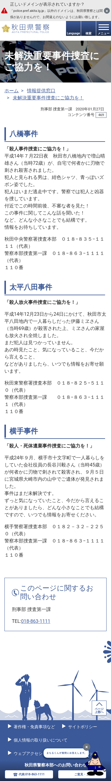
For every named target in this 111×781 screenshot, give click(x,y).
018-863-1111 (35, 621)
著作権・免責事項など (34, 726)
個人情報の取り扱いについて (40, 740)
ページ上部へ (99, 710)
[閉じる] (107, 11)
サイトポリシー (82, 726)
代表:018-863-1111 (32, 774)
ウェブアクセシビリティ (36, 753)
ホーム (11, 90)
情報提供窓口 (41, 90)
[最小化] (86, 747)
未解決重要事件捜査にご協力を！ (48, 98)
